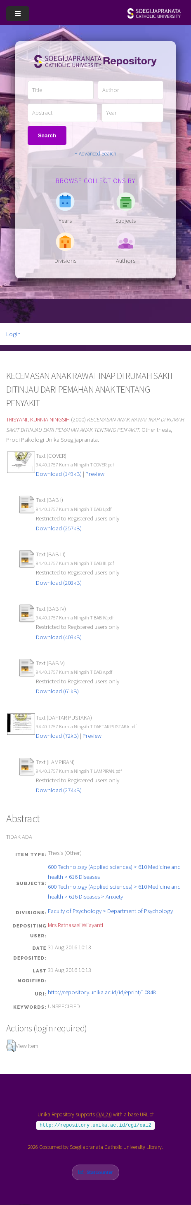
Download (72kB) (57, 735)
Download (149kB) (59, 474)
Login (13, 334)
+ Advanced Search (95, 153)
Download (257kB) (59, 528)
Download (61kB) (57, 691)
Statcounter (100, 1172)
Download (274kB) (59, 790)
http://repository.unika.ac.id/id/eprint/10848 (102, 992)
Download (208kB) (59, 582)
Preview (94, 474)
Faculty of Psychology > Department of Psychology (110, 911)
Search (47, 135)
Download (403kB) (59, 637)
